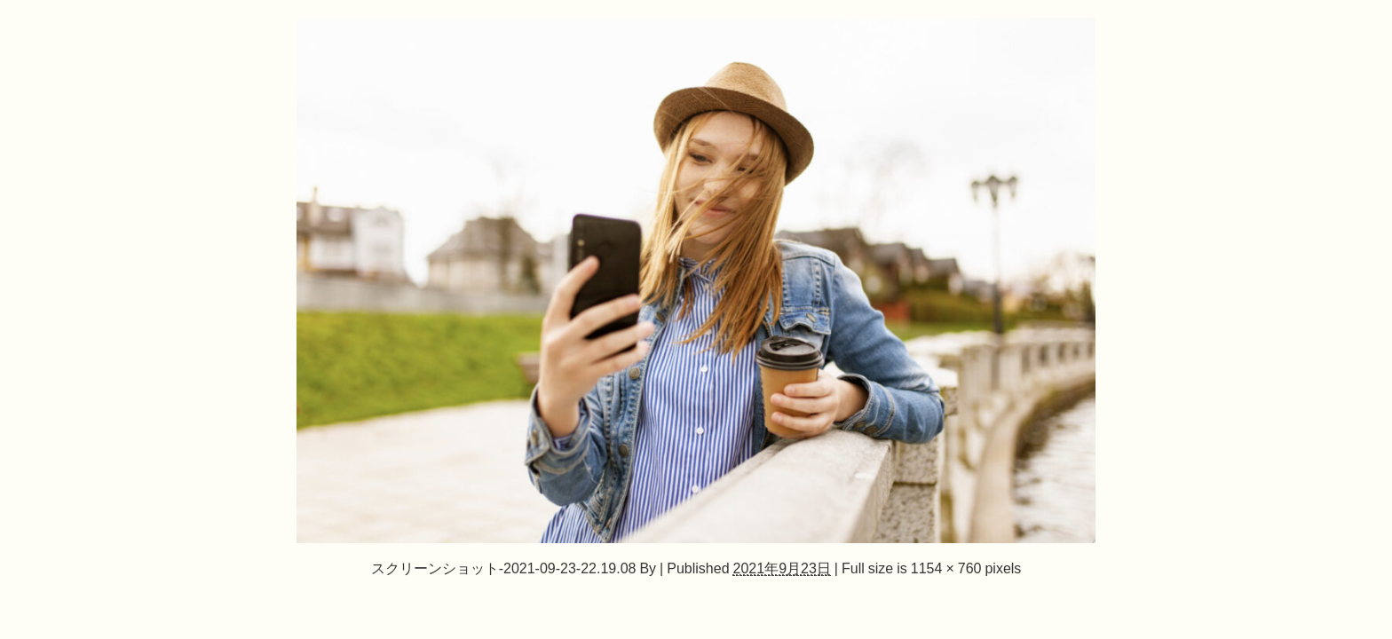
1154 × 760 (946, 568)
